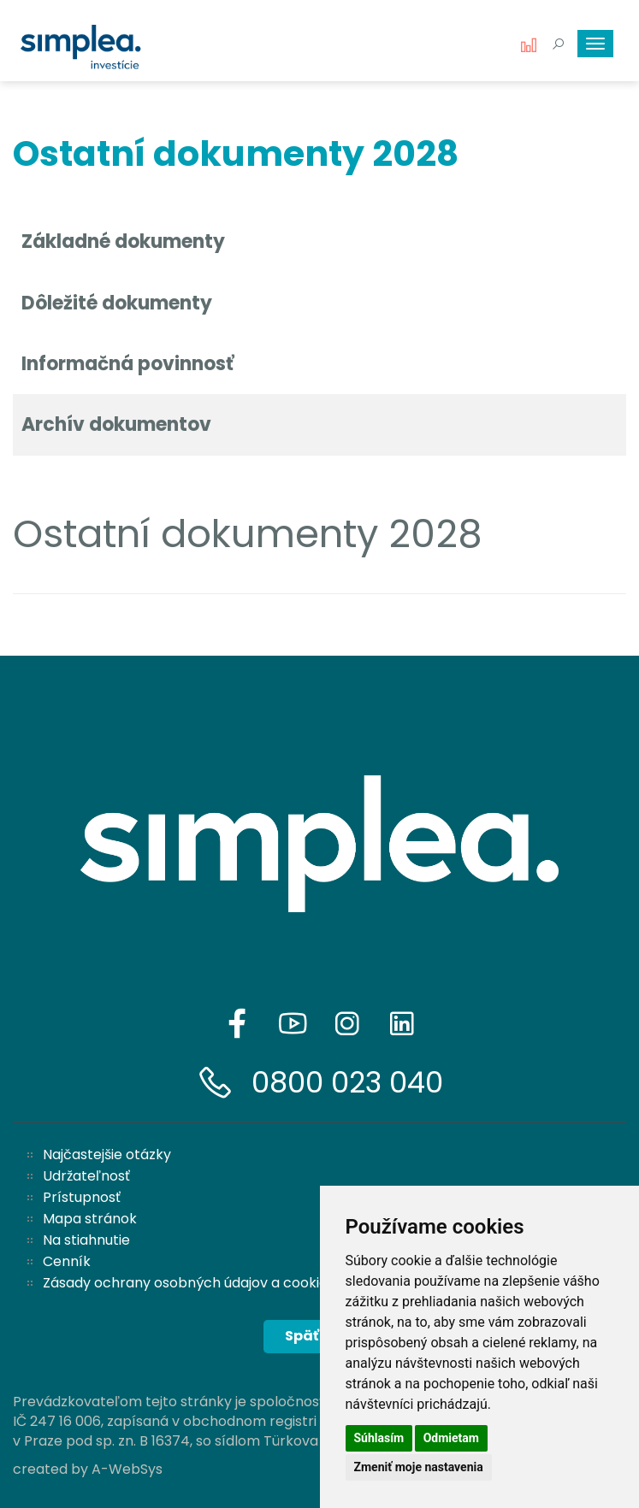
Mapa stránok (90, 1218)
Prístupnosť (82, 1197)
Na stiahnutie (86, 1240)
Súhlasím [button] (379, 1438)
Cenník (67, 1261)
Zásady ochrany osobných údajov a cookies (188, 1283)
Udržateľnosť (86, 1176)
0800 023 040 (347, 1082)
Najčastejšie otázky (107, 1154)
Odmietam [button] (451, 1438)
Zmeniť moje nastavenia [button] (418, 1467)
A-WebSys (127, 1469)
